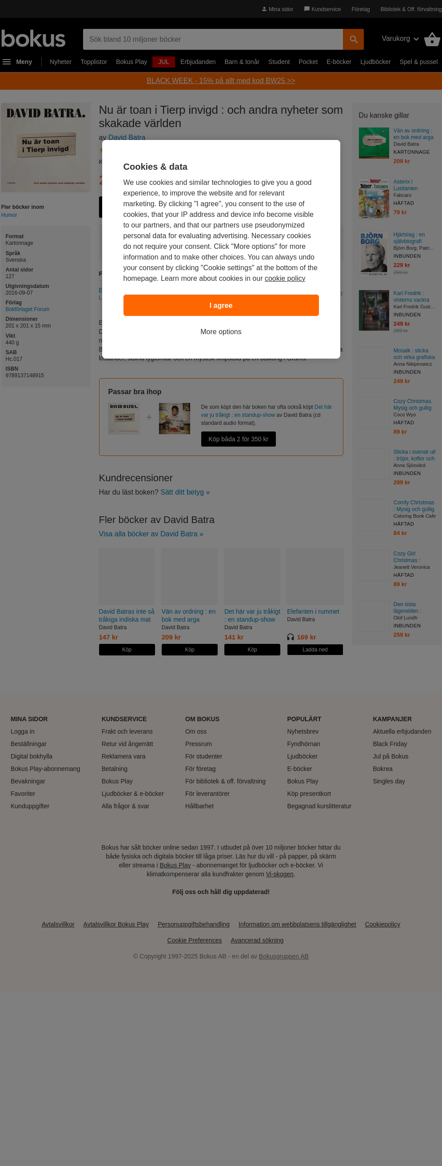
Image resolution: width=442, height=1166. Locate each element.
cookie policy (285, 278)
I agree (221, 305)
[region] (221, 249)
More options (221, 331)
